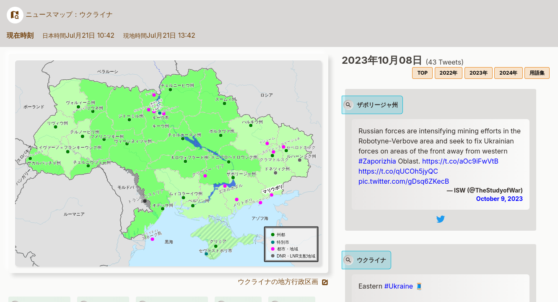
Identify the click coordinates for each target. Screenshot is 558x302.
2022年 (449, 73)
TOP (422, 73)
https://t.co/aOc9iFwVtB (460, 161)
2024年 (508, 73)
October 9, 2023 (499, 198)
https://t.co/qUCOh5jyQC (398, 171)
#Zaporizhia (377, 161)
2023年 (479, 73)
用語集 (537, 73)
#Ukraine (398, 286)
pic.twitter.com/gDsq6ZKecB (403, 181)
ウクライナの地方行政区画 (283, 281)
